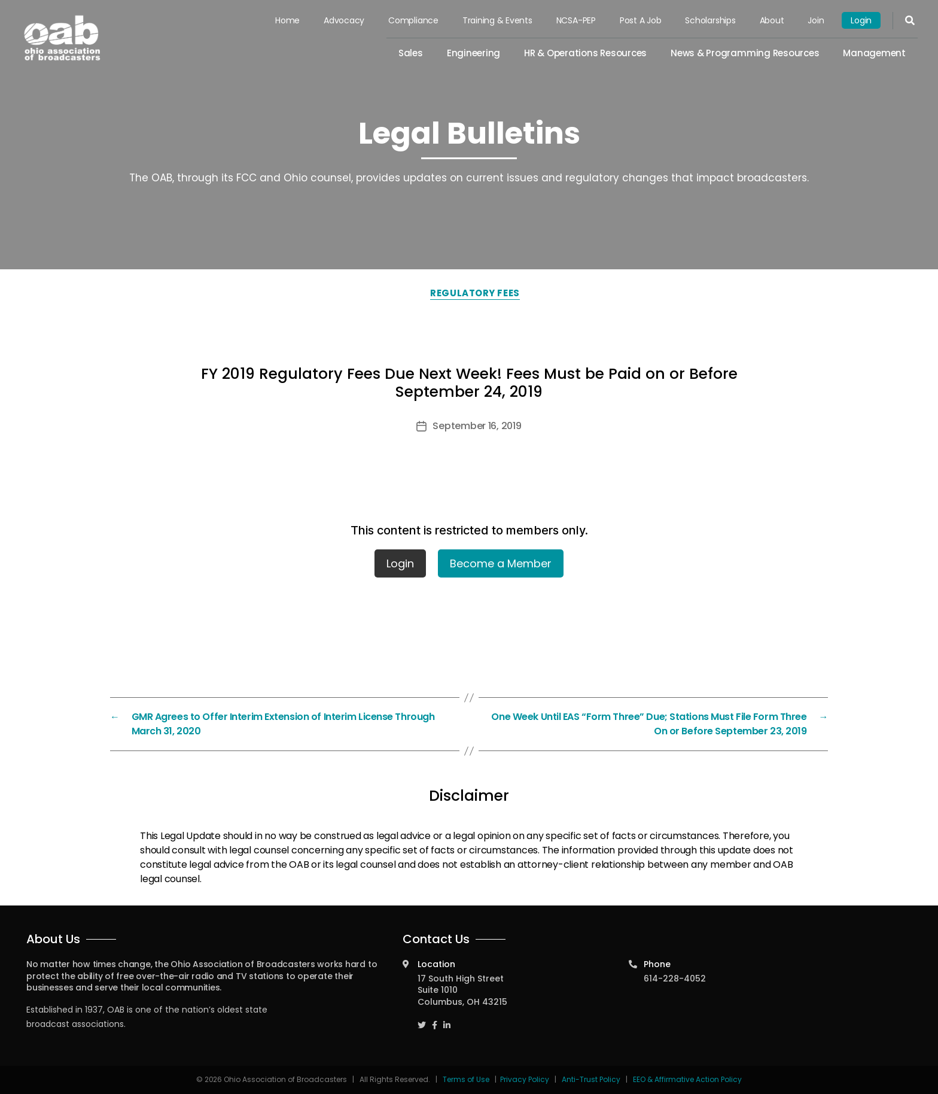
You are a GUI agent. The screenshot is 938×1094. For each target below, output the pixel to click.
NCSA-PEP (576, 20)
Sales (410, 53)
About (772, 20)
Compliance (413, 20)
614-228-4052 (675, 978)
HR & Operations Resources (585, 53)
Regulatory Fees (474, 293)
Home (287, 20)
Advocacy (344, 20)
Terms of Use (467, 1079)
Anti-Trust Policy (591, 1079)
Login (861, 20)
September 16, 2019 (477, 426)
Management (874, 53)
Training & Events (497, 20)
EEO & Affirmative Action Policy (687, 1079)
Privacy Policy (524, 1079)
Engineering (473, 53)
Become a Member (501, 563)
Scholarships (710, 20)
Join (816, 20)
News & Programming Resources (745, 53)
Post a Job (641, 20)
